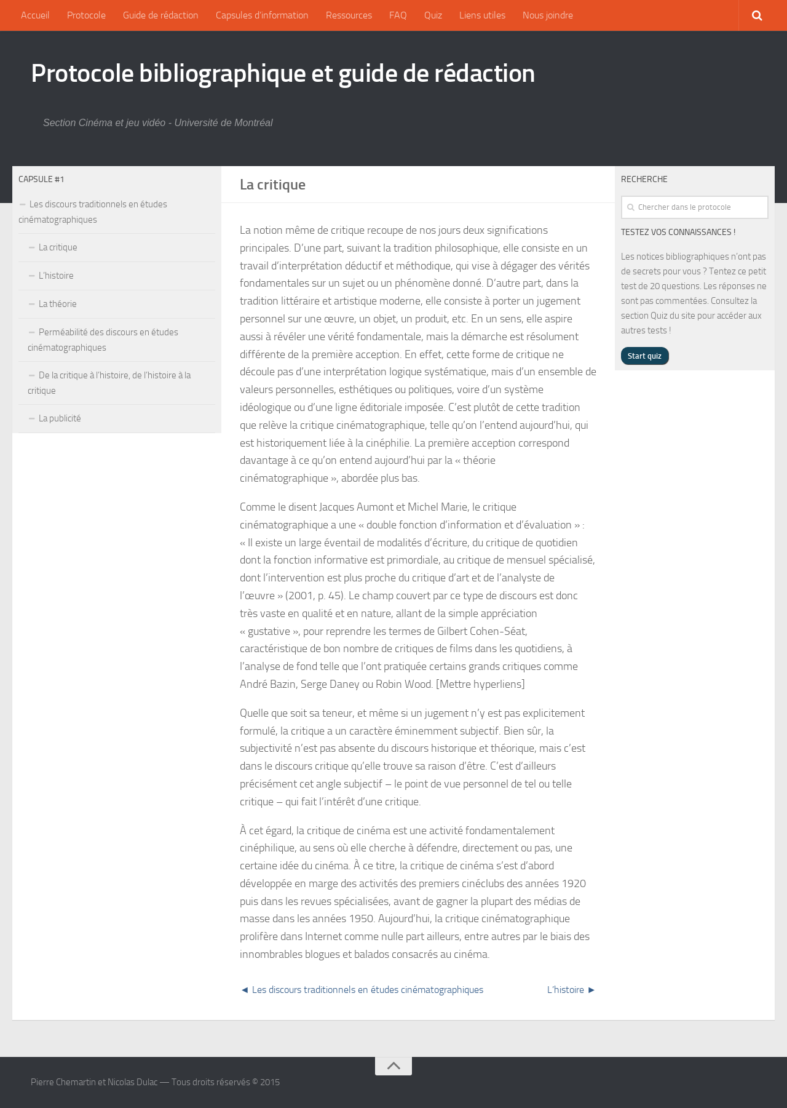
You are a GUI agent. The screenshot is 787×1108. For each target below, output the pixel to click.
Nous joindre (548, 15)
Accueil (35, 15)
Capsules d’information (262, 15)
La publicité (60, 418)
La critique (58, 247)
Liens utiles (482, 15)
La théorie (58, 303)
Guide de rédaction (161, 15)
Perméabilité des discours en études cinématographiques (103, 340)
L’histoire (56, 275)
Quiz (433, 15)
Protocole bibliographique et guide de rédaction (283, 73)
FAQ (398, 15)
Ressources (349, 15)
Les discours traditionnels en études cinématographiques (92, 212)
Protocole (86, 15)
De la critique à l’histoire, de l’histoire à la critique (109, 383)
